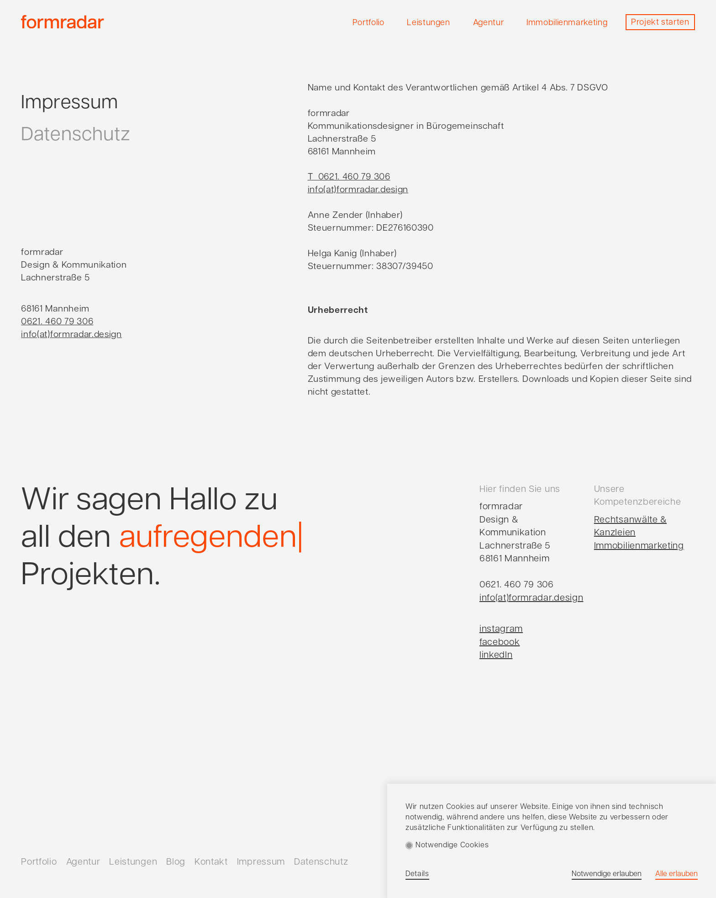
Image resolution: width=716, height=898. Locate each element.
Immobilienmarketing (639, 546)
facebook (499, 642)
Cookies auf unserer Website (497, 807)
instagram (501, 629)
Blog (175, 862)
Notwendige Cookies (452, 845)
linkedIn (496, 655)
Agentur (83, 862)
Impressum (69, 103)
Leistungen (133, 862)
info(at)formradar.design (531, 598)
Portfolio (39, 862)
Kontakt (211, 862)
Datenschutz (75, 135)
